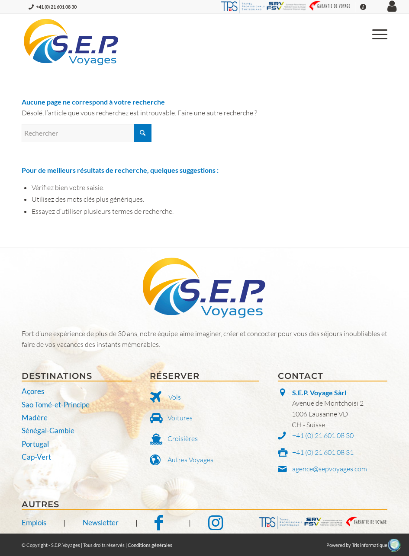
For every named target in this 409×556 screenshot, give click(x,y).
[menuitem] (375, 33)
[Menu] (375, 33)
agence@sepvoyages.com (329, 468)
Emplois (34, 522)
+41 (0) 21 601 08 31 (323, 452)
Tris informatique (369, 545)
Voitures (180, 417)
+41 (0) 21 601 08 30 (56, 6)
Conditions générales (150, 545)
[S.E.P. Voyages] (72, 42)
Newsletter (101, 522)
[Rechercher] (86, 133)
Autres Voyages (190, 459)
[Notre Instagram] (215, 522)
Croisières (182, 438)
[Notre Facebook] (163, 522)
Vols (174, 397)
